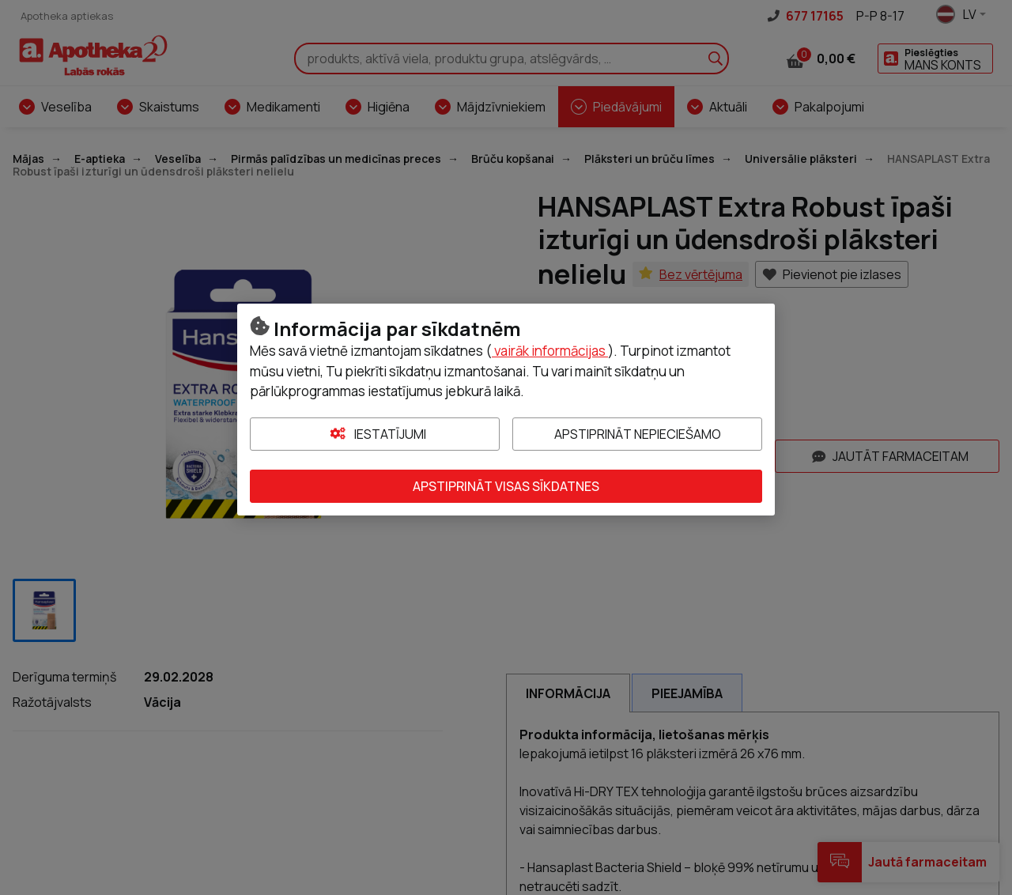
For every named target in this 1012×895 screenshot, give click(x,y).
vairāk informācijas (550, 351)
